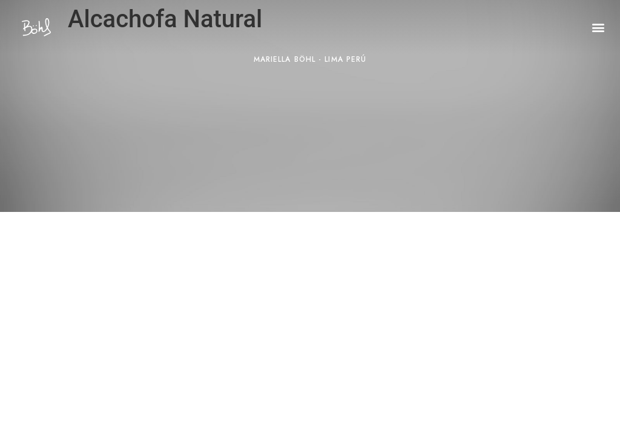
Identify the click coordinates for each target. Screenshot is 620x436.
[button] (598, 28)
